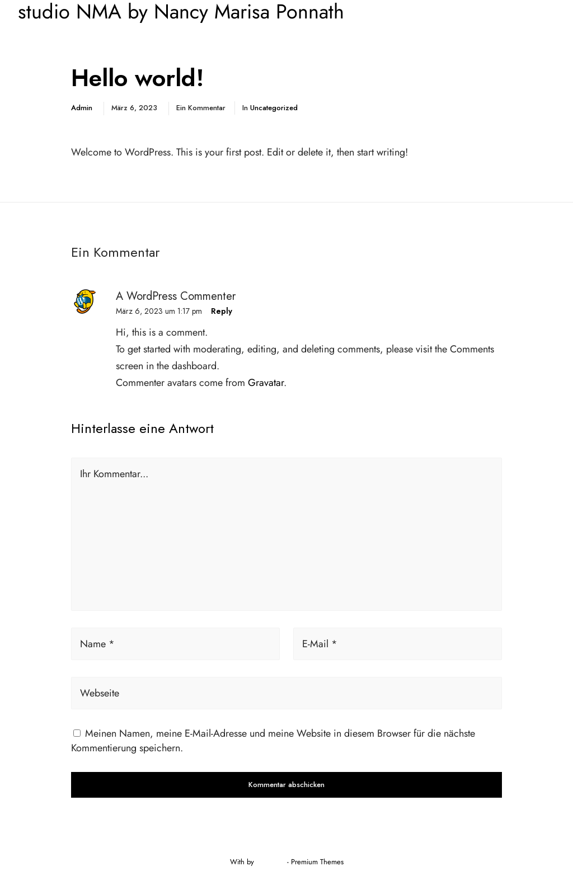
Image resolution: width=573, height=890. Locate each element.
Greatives (270, 861)
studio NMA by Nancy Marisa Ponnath (181, 12)
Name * (97, 644)
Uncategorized (274, 107)
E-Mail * (319, 644)
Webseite (99, 693)
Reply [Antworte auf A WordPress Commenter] (221, 311)
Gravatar (266, 382)
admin (81, 107)
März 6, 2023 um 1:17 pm (159, 311)
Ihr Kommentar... (114, 474)
